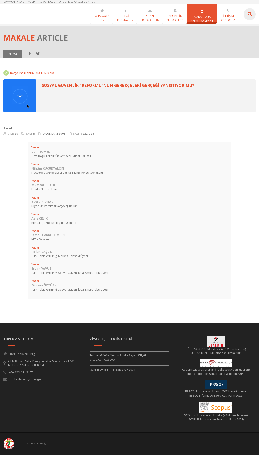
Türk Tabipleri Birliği (23, 354)
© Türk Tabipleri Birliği (33, 443)
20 (16, 134)
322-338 (88, 134)
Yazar (35, 147)
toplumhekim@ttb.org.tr (25, 379)
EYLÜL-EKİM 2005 (54, 134)
